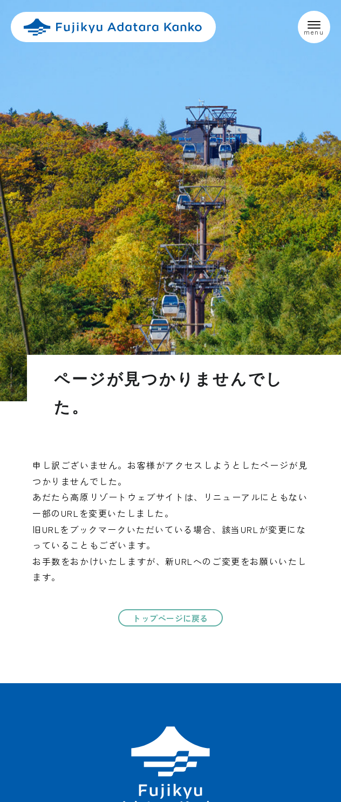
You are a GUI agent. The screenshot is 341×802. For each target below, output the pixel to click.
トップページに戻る (170, 618)
